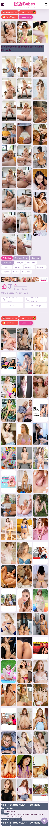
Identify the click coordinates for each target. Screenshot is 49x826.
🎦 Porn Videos (10, 17)
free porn (31, 262)
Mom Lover (7, 262)
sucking (18, 267)
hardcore (7, 267)
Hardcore (35, 258)
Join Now (7, 258)
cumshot (29, 267)
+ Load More (25, 17)
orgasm (6, 271)
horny (16, 271)
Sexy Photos (10, 12)
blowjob (19, 262)
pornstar (41, 267)
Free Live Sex (28, 12)
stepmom (26, 271)
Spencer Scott (21, 258)
